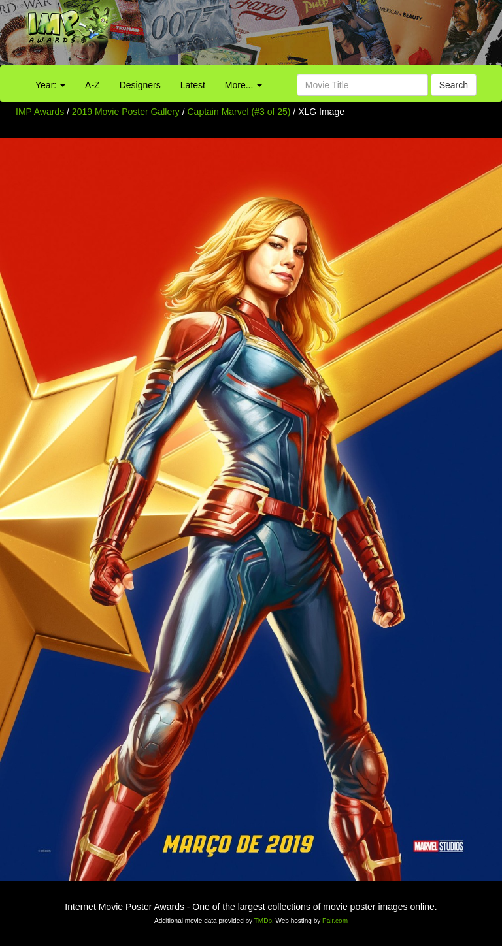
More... (243, 85)
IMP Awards (40, 111)
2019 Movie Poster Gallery (126, 111)
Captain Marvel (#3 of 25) (239, 111)
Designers (140, 85)
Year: (50, 85)
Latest (192, 85)
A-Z (92, 85)
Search (453, 85)
